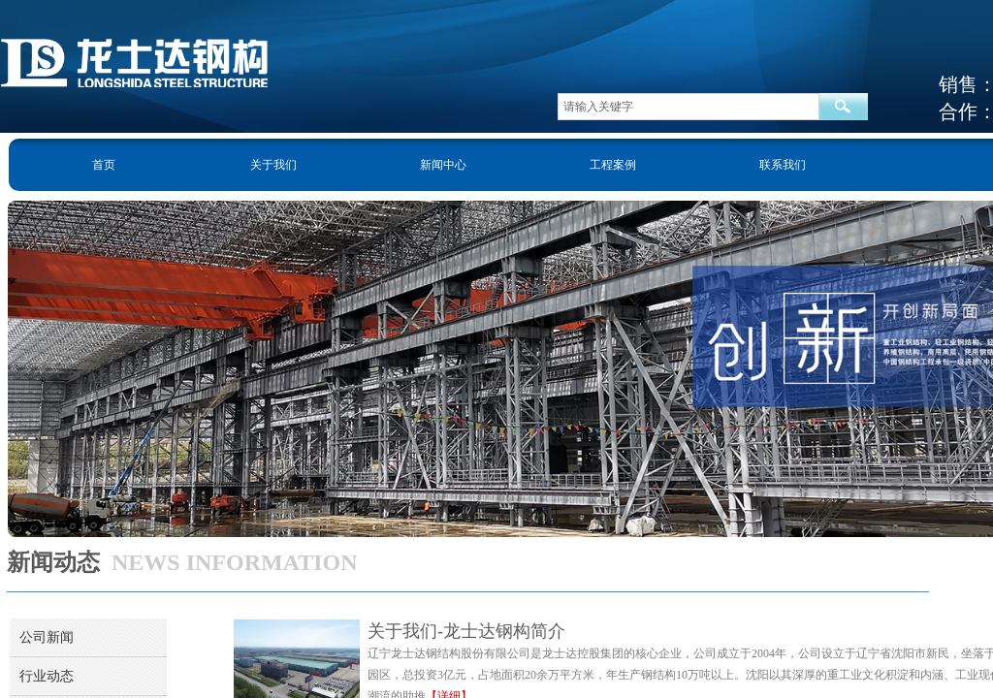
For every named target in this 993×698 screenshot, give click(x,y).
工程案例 (613, 165)
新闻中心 (443, 165)
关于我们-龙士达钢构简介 (466, 631)
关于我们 (273, 165)
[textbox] (688, 106)
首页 (103, 165)
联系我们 (782, 165)
